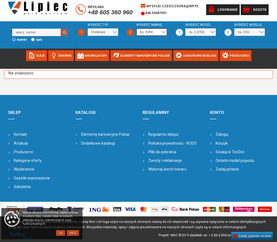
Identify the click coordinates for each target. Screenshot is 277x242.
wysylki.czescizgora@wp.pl (170, 5)
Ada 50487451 (154, 13)
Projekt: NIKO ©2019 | (189, 235)
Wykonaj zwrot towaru (167, 169)
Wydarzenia (24, 169)
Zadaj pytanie (227, 169)
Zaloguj (222, 134)
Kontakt (20, 134)
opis (39, 40)
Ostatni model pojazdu (235, 160)
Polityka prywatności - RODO (172, 143)
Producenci (23, 152)
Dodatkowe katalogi (98, 143)
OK (60, 232)
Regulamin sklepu (163, 134)
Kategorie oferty (28, 160)
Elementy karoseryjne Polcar (105, 134)
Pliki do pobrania (162, 152)
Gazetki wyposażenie (32, 178)
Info (73, 232)
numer (22, 40)
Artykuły (21, 143)
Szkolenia (22, 187)
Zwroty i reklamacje (165, 160)
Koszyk (222, 143)
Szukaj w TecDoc (230, 152)
